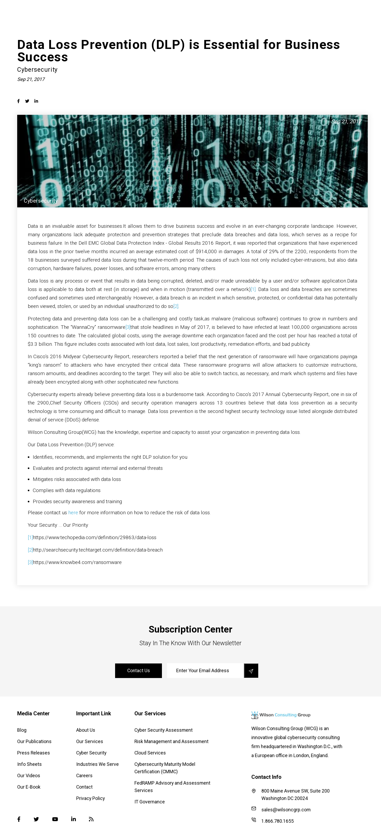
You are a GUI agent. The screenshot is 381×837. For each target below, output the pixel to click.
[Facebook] (19, 819)
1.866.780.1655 (272, 820)
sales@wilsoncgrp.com (281, 809)
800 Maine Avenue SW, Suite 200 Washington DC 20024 (290, 794)
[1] (253, 289)
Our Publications (34, 741)
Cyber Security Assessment (164, 730)
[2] (176, 306)
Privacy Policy (90, 798)
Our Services (183, 14)
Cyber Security (220, 14)
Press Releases (33, 753)
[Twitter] (36, 819)
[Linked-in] (74, 819)
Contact (84, 787)
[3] (128, 327)
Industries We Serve (265, 14)
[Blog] (92, 819)
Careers (84, 775)
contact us (139, 671)
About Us (152, 14)
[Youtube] (55, 819)
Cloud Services (150, 753)
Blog (21, 730)
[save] (251, 670)
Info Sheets (29, 764)
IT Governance (149, 801)
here (73, 513)
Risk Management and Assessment (171, 741)
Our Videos (28, 775)
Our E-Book (28, 787)
